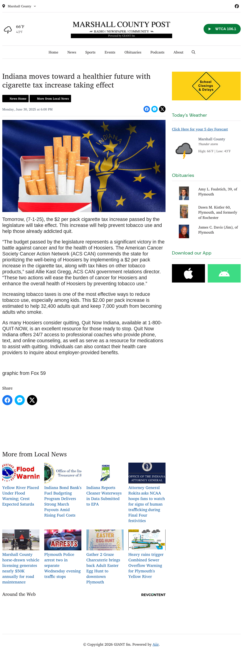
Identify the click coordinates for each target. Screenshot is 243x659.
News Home (18, 98)
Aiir (156, 644)
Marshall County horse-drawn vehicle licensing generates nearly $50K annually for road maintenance (20, 557)
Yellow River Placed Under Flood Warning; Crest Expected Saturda (20, 485)
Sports (90, 52)
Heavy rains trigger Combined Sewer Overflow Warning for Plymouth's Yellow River (147, 554)
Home (53, 52)
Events (110, 52)
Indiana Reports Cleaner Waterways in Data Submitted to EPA (105, 485)
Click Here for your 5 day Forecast (200, 129)
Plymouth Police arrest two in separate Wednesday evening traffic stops (62, 554)
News (71, 52)
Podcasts (157, 52)
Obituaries (132, 52)
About (178, 52)
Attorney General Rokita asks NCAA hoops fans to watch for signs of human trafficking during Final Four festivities (147, 493)
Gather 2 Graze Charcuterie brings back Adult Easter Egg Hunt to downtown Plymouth (105, 557)
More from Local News (53, 98)
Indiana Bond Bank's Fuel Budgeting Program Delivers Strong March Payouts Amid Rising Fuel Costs (62, 490)
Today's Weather (189, 115)
